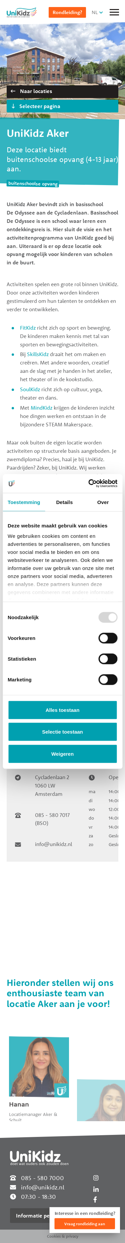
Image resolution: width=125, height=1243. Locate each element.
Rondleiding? (67, 12)
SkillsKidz (38, 354)
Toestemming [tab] (24, 502)
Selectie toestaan (62, 732)
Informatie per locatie (42, 1215)
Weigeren (62, 753)
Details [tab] (64, 502)
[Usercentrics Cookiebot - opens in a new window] (89, 483)
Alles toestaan (63, 710)
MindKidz (41, 407)
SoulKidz (30, 389)
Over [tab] (103, 502)
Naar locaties (31, 91)
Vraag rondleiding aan (84, 1223)
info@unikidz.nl (53, 844)
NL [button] (95, 12)
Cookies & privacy (62, 1236)
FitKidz (28, 327)
